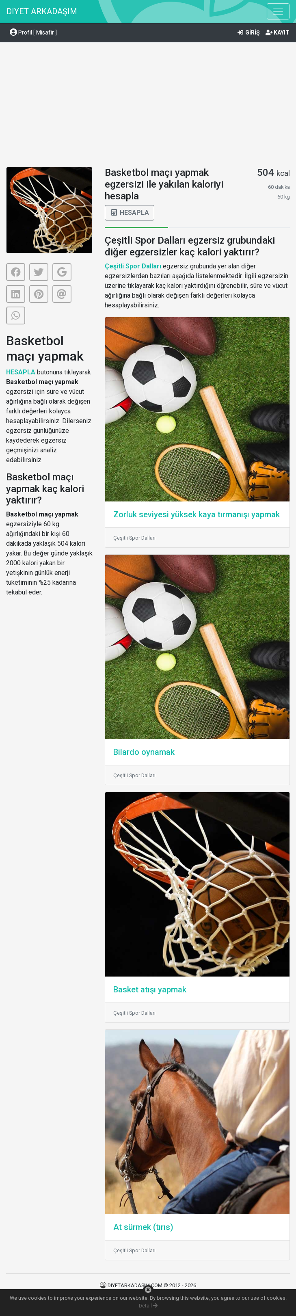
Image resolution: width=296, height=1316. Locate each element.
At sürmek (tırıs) (143, 1227)
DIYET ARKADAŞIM (41, 11)
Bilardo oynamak (144, 752)
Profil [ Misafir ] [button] (33, 32)
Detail (148, 1306)
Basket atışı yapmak (149, 989)
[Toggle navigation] (278, 11)
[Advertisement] (148, 106)
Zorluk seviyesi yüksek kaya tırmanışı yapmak (196, 514)
